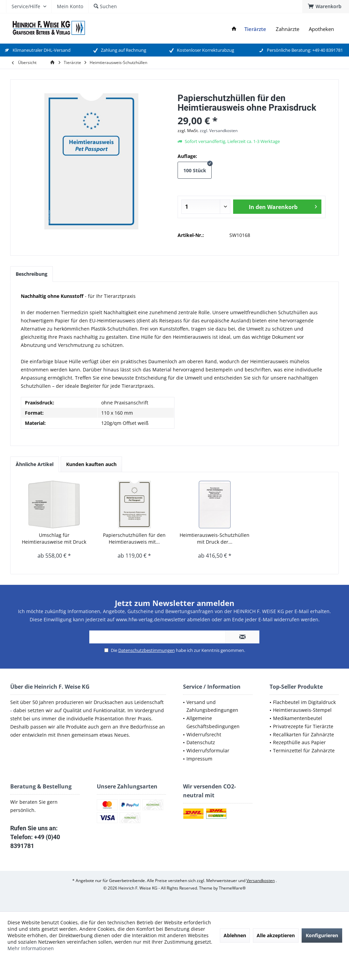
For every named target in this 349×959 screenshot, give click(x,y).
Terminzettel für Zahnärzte (304, 750)
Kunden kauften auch (91, 464)
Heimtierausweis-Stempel (302, 710)
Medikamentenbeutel (297, 718)
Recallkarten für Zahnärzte (303, 734)
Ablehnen (235, 935)
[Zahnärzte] (287, 29)
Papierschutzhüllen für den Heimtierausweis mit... (134, 538)
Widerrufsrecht (203, 734)
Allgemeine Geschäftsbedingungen (213, 722)
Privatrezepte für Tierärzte (303, 726)
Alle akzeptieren (276, 935)
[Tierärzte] (255, 29)
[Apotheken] (321, 29)
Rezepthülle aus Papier (299, 742)
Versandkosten (260, 880)
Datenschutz (200, 742)
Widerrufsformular (207, 750)
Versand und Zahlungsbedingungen (212, 706)
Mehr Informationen (30, 948)
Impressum (199, 758)
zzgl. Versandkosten (219, 130)
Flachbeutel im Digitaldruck (304, 702)
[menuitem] (325, 6)
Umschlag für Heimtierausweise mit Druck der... (54, 538)
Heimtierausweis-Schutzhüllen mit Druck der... (214, 538)
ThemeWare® (232, 888)
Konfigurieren (322, 935)
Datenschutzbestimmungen (146, 650)
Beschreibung (31, 274)
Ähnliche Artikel (35, 464)
